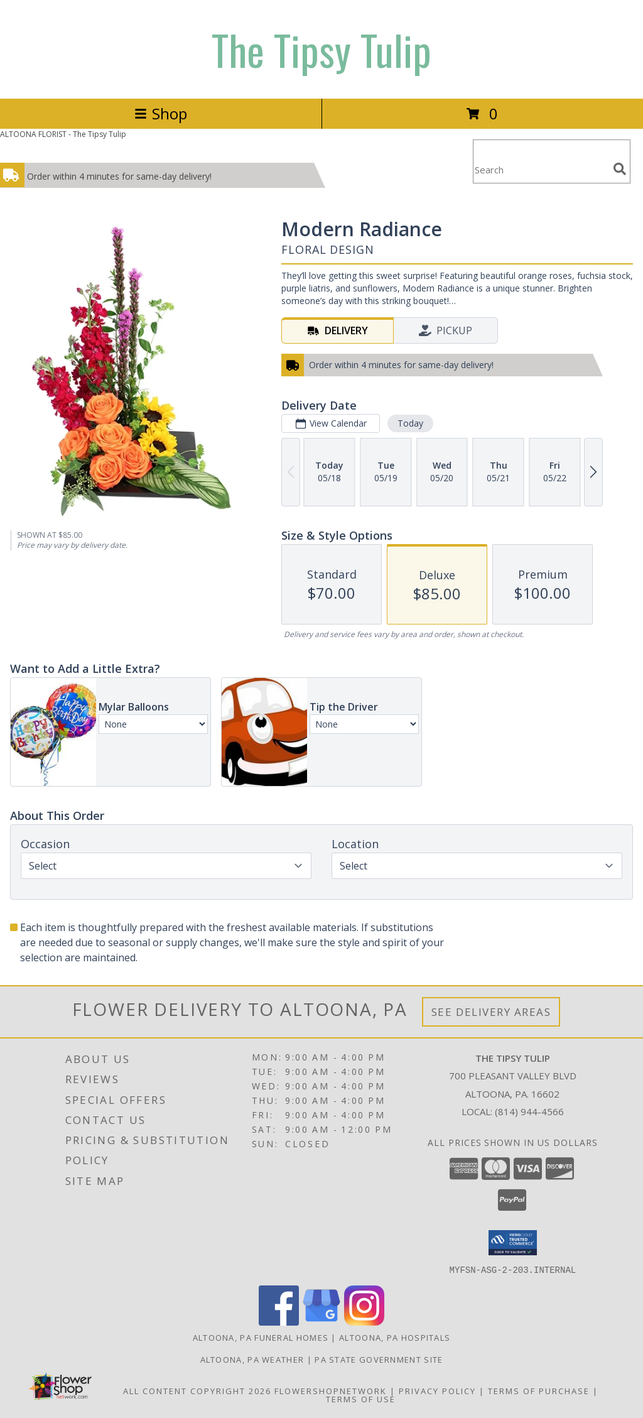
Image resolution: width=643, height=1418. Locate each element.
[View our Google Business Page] (321, 1322)
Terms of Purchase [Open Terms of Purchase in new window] (539, 1390)
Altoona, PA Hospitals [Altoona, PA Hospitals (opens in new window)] (394, 1337)
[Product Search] (540, 169)
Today (410, 423)
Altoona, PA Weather (252, 1359)
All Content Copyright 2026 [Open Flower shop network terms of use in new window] (197, 1390)
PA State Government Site (379, 1359)
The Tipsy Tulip (321, 49)
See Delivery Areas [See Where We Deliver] (491, 1012)
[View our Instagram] (364, 1322)
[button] (513, 1242)
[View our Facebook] (279, 1322)
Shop (160, 113)
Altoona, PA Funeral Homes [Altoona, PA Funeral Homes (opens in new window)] (261, 1337)
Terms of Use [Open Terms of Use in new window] (361, 1398)
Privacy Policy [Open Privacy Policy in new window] (437, 1390)
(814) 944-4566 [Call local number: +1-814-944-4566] (529, 1111)
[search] (620, 169)
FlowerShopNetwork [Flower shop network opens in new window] (330, 1390)
